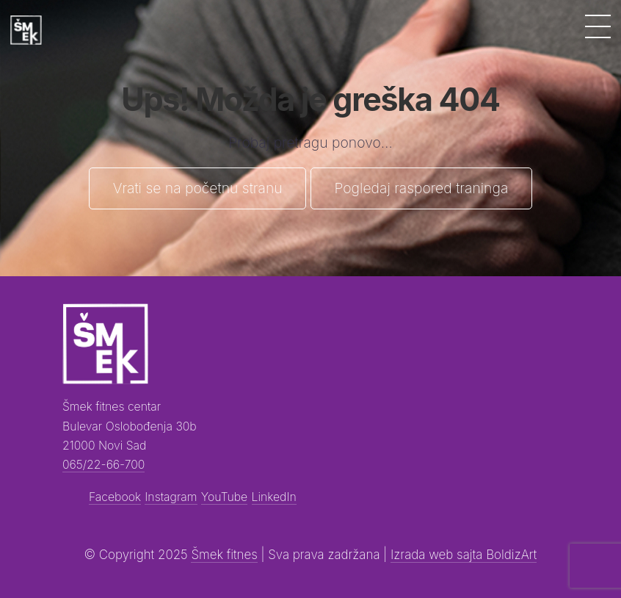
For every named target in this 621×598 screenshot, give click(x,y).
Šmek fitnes (224, 554)
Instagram (171, 497)
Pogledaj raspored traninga (421, 188)
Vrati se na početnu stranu (198, 188)
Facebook (115, 497)
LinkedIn (274, 497)
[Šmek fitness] (26, 30)
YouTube (224, 497)
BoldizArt (511, 554)
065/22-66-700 (103, 465)
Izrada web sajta (438, 554)
